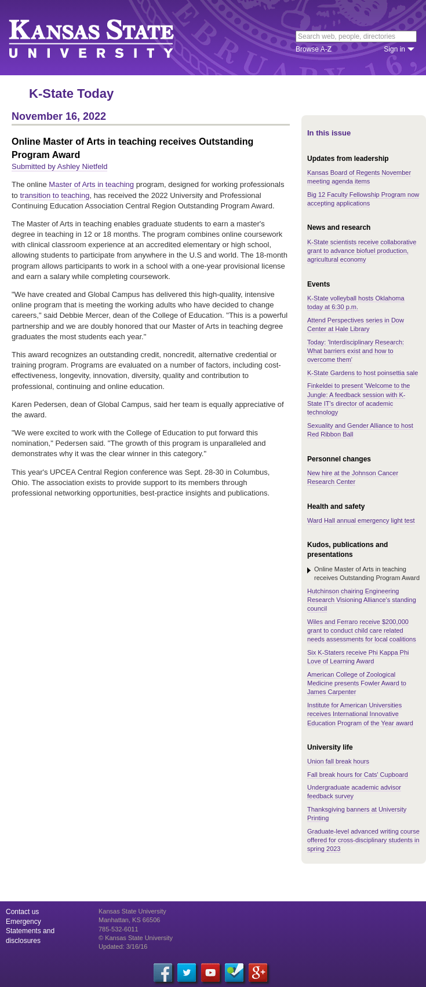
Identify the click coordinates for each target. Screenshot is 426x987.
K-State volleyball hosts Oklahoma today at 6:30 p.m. (356, 302)
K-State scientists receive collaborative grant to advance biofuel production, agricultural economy (361, 251)
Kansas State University (106, 37)
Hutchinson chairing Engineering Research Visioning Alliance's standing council (361, 600)
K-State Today (71, 93)
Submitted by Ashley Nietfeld (59, 166)
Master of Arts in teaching (91, 184)
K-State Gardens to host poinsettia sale (362, 372)
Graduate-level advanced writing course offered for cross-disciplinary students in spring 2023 (363, 840)
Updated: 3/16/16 (123, 946)
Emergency (23, 922)
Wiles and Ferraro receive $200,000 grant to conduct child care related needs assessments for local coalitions (361, 630)
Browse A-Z (314, 49)
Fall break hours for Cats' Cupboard (357, 774)
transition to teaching (54, 195)
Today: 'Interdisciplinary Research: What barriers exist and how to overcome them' (355, 351)
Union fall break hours (338, 761)
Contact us (22, 912)
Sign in (394, 49)
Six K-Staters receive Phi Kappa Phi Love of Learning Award (358, 657)
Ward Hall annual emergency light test (360, 520)
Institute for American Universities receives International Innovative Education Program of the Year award (360, 714)
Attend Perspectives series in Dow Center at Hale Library (355, 324)
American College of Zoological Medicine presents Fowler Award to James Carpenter (356, 683)
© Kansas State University (136, 937)
